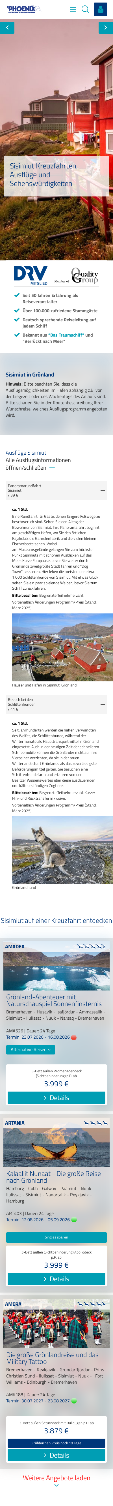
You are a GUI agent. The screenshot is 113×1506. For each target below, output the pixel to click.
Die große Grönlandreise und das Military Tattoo (52, 1358)
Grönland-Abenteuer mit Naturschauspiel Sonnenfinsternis (54, 1001)
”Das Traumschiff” (66, 334)
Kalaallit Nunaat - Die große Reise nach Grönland (53, 1177)
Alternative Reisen (31, 1049)
